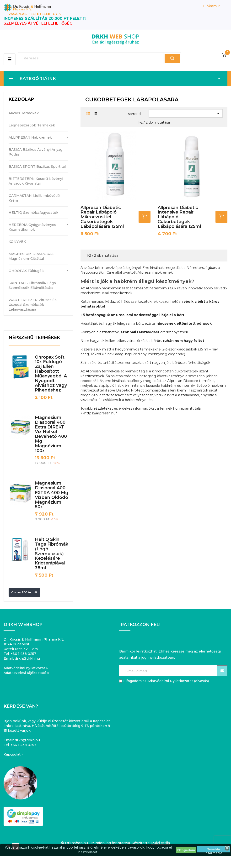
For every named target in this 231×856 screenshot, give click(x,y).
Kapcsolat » (13, 754)
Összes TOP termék (24, 592)
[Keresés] (99, 58)
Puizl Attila (160, 843)
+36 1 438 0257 (23, 654)
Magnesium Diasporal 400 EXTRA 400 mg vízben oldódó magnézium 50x (51, 494)
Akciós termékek (24, 113)
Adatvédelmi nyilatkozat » (26, 668)
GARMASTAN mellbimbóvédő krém (34, 198)
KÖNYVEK (17, 242)
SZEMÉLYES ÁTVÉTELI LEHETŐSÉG (38, 23)
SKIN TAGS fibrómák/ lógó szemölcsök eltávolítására (32, 285)
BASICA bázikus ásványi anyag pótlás (35, 152)
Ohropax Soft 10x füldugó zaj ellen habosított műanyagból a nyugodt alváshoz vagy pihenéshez (51, 374)
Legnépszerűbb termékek (32, 125)
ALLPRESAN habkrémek (30, 137)
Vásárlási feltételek (29, 14)
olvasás (201, 681)
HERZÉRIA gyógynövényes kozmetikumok (32, 227)
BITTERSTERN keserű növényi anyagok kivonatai (36, 181)
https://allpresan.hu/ (100, 413)
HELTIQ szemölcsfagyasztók (33, 212)
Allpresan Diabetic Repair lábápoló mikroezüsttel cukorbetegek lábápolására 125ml (102, 217)
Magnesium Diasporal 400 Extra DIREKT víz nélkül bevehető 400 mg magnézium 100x (51, 434)
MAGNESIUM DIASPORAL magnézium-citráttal (31, 256)
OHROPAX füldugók (26, 271)
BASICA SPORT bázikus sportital (37, 166)
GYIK (57, 14)
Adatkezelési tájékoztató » (26, 673)
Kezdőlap (21, 99)
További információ (213, 849)
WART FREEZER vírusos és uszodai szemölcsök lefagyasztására (33, 305)
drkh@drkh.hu (27, 658)
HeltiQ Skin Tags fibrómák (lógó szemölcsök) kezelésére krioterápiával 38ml (51, 553)
